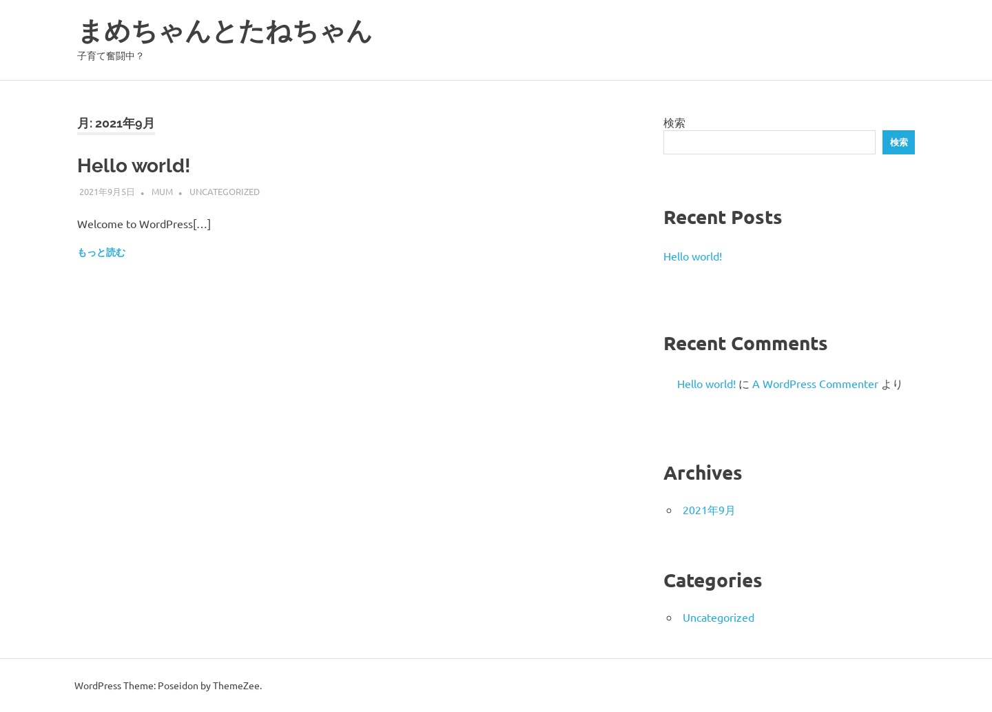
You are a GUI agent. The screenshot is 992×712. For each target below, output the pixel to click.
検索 (674, 122)
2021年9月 (709, 509)
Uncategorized (224, 191)
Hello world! (134, 165)
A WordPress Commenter (815, 383)
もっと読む (101, 252)
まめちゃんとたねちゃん (225, 30)
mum (162, 191)
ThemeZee (236, 685)
